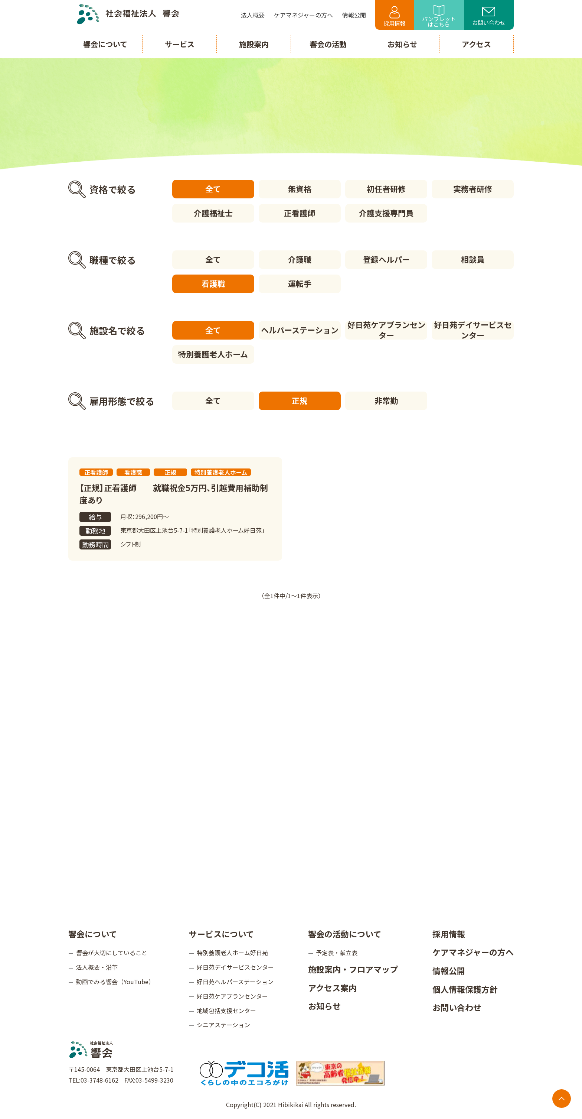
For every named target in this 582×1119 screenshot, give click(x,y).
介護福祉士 (213, 212)
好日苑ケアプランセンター (386, 330)
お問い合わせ (489, 17)
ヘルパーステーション (300, 329)
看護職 (213, 283)
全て (213, 188)
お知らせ (324, 1006)
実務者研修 (472, 188)
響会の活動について (344, 934)
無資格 (299, 188)
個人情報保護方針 (465, 989)
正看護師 (299, 212)
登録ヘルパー (386, 259)
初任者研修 (386, 188)
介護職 (299, 259)
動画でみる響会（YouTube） (115, 981)
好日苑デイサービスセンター (473, 330)
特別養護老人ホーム (213, 354)
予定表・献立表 (336, 952)
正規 (299, 400)
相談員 (472, 259)
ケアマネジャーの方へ (473, 952)
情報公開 (448, 970)
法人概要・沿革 (97, 967)
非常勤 (386, 400)
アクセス (476, 44)
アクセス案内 (332, 987)
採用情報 (394, 16)
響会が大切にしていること (111, 952)
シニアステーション (223, 1024)
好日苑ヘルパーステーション (235, 981)
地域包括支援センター (226, 1010)
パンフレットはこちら (439, 16)
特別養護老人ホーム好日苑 (232, 952)
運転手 (299, 283)
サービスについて (221, 934)
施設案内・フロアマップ (353, 969)
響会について (92, 934)
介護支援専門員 (386, 212)
